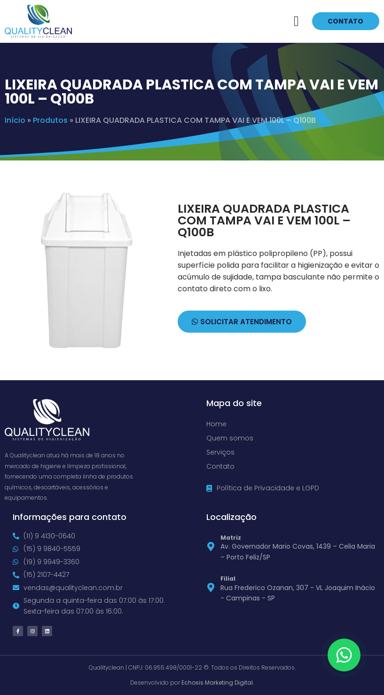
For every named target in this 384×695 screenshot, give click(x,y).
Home (216, 424)
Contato (220, 466)
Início (15, 120)
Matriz (230, 538)
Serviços (220, 452)
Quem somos (229, 438)
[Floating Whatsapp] (344, 655)
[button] (296, 21)
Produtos (50, 120)
